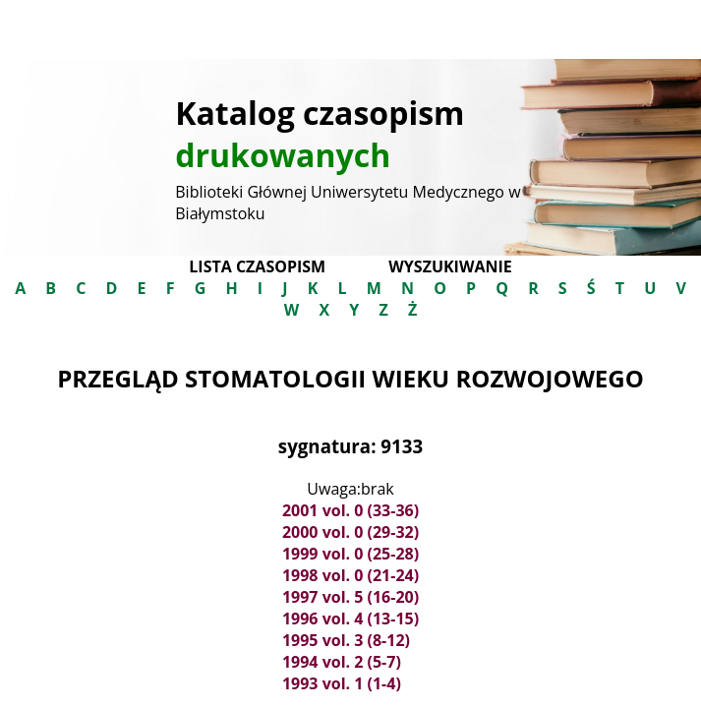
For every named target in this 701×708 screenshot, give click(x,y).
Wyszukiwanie (449, 266)
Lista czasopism (257, 266)
